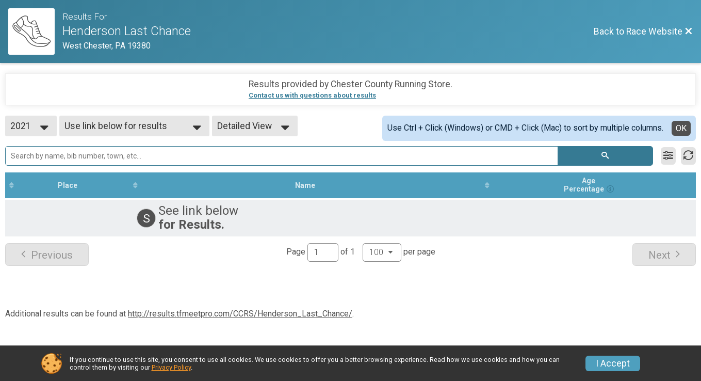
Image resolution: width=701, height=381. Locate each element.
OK (681, 128)
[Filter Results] (668, 156)
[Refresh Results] (688, 156)
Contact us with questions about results (312, 95)
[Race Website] (35, 31)
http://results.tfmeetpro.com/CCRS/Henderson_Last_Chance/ (240, 314)
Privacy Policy (171, 367)
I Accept (613, 363)
